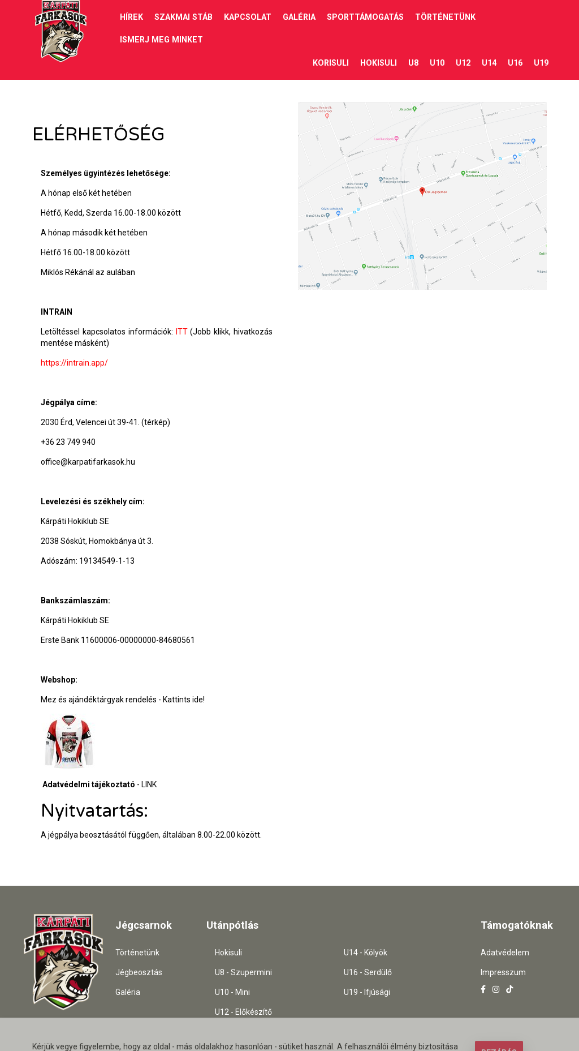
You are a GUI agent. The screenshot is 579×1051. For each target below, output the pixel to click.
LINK (149, 783)
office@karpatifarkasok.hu (88, 461)
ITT (182, 331)
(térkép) (155, 421)
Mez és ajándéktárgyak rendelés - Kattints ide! (123, 698)
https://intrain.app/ (74, 362)
